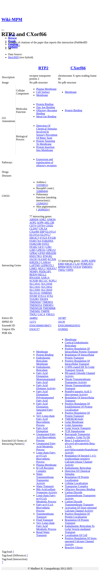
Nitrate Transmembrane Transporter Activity (78, 381)
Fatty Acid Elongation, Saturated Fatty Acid (44, 408)
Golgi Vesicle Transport (78, 428)
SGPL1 (53, 280)
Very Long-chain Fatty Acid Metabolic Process (46, 526)
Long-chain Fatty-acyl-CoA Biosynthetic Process (46, 457)
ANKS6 (51, 219)
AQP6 (40, 222)
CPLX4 (43, 228)
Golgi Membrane (74, 422)
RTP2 (43, 68)
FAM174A (35, 240)
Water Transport (45, 486)
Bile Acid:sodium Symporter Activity (46, 491)
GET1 (41, 247)
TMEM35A (35, 305)
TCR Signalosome (75, 431)
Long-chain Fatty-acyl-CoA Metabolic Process (46, 498)
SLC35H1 (34, 289)
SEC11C (43, 280)
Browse (12, 38)
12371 (32, 321)
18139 (61, 321)
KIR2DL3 (34, 262)
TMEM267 (35, 302)
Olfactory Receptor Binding (80, 489)
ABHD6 (33, 219)
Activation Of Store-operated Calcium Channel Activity (81, 509)
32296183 (13, 45)
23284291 (41, 203)
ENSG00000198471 (40, 325)
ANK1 (42, 219)
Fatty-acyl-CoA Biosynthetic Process (44, 507)
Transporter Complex (76, 486)
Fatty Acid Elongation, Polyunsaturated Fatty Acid (45, 396)
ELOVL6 (34, 234)
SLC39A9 (46, 289)
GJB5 (32, 250)
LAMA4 (46, 262)
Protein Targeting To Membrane (45, 142)
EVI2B (52, 237)
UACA (41, 314)
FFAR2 (33, 247)
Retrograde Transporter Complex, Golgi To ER (77, 436)
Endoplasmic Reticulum (43, 368)
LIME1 (33, 268)
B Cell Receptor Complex (45, 469)
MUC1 (42, 268)
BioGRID (13, 57)
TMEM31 (47, 302)
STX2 (50, 295)
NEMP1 (33, 271)
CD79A (41, 225)
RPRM (61, 266)
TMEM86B (49, 308)
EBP (42, 231)
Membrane (42, 95)
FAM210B (35, 243)
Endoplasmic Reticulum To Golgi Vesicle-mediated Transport (80, 529)
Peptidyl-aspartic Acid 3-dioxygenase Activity (78, 393)
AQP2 (32, 222)
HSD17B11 (35, 256)
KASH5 (42, 259)
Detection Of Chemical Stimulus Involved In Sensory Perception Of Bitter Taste (46, 131)
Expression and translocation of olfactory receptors (46, 162)
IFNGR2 (47, 256)
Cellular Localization (76, 483)
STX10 (77, 266)
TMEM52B (35, 308)
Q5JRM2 (63, 329)
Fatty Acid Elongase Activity (46, 387)
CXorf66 (78, 68)
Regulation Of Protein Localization (77, 479)
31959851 (41, 185)
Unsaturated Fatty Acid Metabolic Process (46, 446)
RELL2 (42, 274)
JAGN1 (33, 259)
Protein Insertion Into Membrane (45, 149)
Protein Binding (45, 104)
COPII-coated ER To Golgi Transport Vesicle (79, 368)
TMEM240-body (74, 419)
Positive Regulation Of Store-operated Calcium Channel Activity (81, 541)
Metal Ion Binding (46, 116)
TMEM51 (48, 305)
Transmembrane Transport (45, 515)
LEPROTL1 (47, 265)
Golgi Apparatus (74, 425)
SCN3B (33, 280)
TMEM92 (34, 311)
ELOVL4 (50, 231)
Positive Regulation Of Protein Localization (77, 515)
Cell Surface (43, 92)
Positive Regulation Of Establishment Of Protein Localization (78, 406)
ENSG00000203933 (69, 325)
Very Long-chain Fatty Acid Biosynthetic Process (45, 420)
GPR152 (51, 250)
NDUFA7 (51, 268)
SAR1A (45, 277)
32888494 (41, 191)
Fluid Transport (44, 519)
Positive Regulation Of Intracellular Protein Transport (81, 350)
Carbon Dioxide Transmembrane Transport (79, 503)
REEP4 (33, 274)
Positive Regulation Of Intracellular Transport (77, 362)
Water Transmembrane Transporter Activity (45, 479)
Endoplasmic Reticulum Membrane (43, 360)
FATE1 (45, 243)
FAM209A (47, 240)
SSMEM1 (46, 292)
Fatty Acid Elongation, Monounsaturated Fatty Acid (45, 378)
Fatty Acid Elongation (42, 430)
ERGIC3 (34, 237)
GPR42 (33, 253)
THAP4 (43, 299)
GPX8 (41, 253)
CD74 (32, 225)
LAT (77, 263)
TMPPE (45, 311)
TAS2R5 (34, 299)
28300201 (43, 209)
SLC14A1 (34, 286)
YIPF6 (69, 269)
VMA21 (50, 314)
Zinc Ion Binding (45, 107)
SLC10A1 (34, 283)
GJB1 (48, 247)
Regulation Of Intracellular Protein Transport (79, 356)
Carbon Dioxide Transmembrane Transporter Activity (80, 495)
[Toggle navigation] (2, 30)
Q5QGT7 (34, 329)
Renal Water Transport (43, 534)
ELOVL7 (45, 234)
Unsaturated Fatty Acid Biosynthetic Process (46, 437)
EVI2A (43, 237)
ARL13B (49, 222)
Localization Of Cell (76, 535)
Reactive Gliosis (74, 547)
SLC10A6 (46, 283)
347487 (62, 318)
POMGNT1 (87, 263)
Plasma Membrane (46, 89)
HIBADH (51, 253)
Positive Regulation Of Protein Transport (77, 414)
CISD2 (49, 225)
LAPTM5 (34, 265)
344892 (33, 318)
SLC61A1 (34, 292)
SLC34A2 (46, 286)
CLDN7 (33, 228)
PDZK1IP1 (45, 271)
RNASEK (34, 277)
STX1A (42, 295)
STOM (33, 295)
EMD (61, 263)
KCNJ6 (52, 259)
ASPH (92, 260)
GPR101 (41, 250)
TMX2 (33, 314)
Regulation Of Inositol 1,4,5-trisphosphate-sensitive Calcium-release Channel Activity (80, 460)
